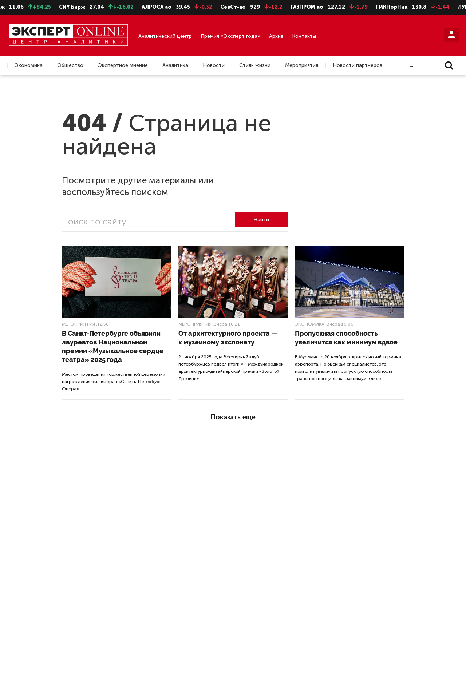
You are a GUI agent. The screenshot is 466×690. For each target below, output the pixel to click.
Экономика (29, 65)
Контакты (304, 36)
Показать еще (233, 417)
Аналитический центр (165, 36)
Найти (261, 219)
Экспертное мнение (123, 65)
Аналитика (175, 65)
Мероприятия (301, 65)
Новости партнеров (357, 65)
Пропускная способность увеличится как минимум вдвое (346, 338)
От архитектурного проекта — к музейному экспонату (227, 338)
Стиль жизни (254, 65)
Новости (214, 65)
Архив (276, 36)
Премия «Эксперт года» (230, 36)
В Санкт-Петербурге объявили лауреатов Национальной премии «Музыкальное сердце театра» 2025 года (112, 346)
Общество (70, 65)
